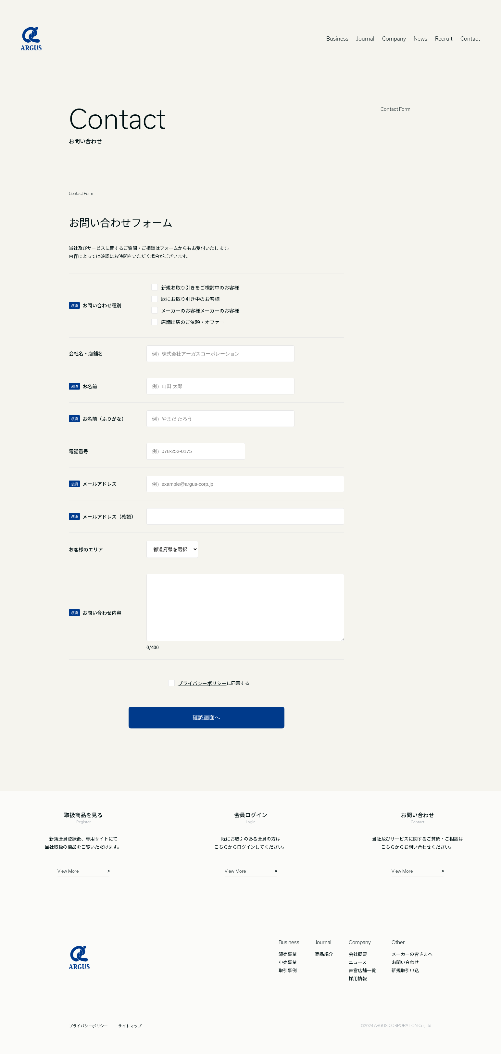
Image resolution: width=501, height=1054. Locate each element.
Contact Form (395, 109)
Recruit (444, 39)
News (420, 39)
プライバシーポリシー (202, 683)
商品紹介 (324, 954)
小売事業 (288, 962)
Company (394, 39)
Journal (365, 39)
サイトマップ (130, 1025)
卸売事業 (288, 954)
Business (337, 39)
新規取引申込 (405, 970)
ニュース (358, 962)
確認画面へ (206, 717)
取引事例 (288, 970)
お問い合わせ (405, 962)
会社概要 (358, 954)
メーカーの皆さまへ (412, 954)
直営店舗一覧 (362, 970)
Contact (470, 39)
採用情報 (358, 978)
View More (68, 871)
